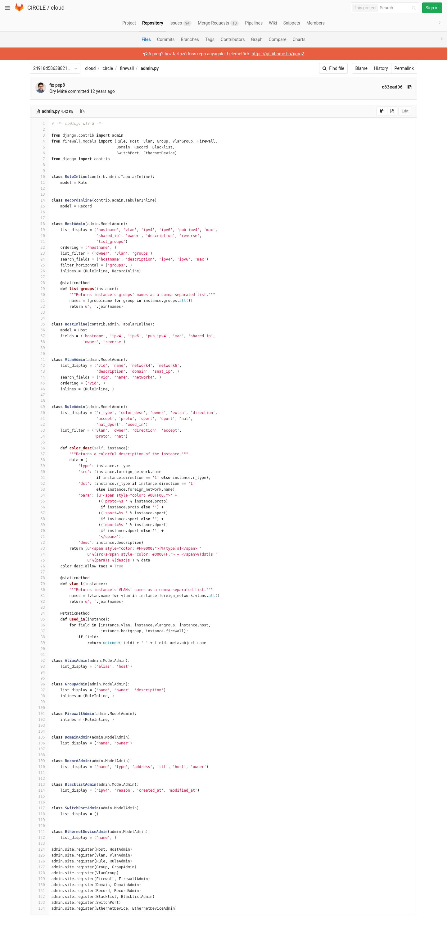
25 (39, 265)
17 (39, 218)
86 (39, 625)
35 (39, 324)
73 (39, 548)
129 (39, 879)
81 (39, 596)
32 (39, 306)
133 (39, 902)
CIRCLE (36, 7)
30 (39, 295)
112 (39, 778)
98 (39, 696)
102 (39, 719)
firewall (127, 68)
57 (39, 454)
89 (39, 643)
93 (39, 666)
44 (39, 377)
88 (39, 637)
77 (39, 572)
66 (39, 507)
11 (39, 182)
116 (39, 802)
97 (39, 690)
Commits (166, 39)
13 (39, 194)
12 (39, 188)
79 (39, 584)
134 (39, 908)
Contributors (233, 39)
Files (146, 39)
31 (39, 300)
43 (39, 371)
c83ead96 (392, 86)
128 (39, 873)
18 (39, 224)
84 (39, 613)
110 (39, 767)
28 (39, 283)
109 (39, 761)
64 (39, 495)
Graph (257, 39)
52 (39, 424)
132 (39, 896)
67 (39, 513)
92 (39, 660)
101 (39, 714)
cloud (58, 7)
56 (39, 448)
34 (39, 318)
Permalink (404, 68)
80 (39, 590)
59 (39, 466)
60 (39, 472)
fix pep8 (57, 85)
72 (39, 542)
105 (39, 737)
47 (39, 395)
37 (39, 336)
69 (39, 525)
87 (39, 631)
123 (39, 843)
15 (39, 206)
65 (39, 501)
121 (39, 832)
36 (39, 330)
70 (39, 531)
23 (39, 253)
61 (39, 477)
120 (39, 826)
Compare (278, 39)
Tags (209, 39)
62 (39, 483)
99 (39, 702)
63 (39, 489)
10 (39, 177)
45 (39, 383)
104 (39, 731)
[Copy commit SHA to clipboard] (410, 87)
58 (39, 460)
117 (39, 808)
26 (39, 271)
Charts (299, 39)
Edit (405, 111)
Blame (361, 68)
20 (39, 236)
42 (39, 365)
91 (39, 655)
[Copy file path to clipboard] (82, 111)
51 (39, 418)
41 (39, 359)
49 (39, 407)
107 (39, 749)
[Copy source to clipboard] (382, 111)
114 (39, 790)
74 (39, 554)
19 (39, 230)
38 (39, 342)
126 (39, 861)
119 (39, 820)
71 (39, 536)
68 (39, 519)
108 (39, 755)
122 (39, 837)
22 (39, 247)
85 (39, 619)
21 (39, 241)
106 (39, 743)
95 (39, 678)
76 (39, 566)
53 (39, 430)
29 (39, 289)
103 (39, 725)
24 (39, 259)
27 (39, 277)
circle (108, 68)
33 (39, 312)
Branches (190, 39)
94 (39, 672)
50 (39, 413)
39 (39, 348)
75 (39, 560)
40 (39, 354)
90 (39, 649)
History (381, 68)
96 (39, 684)
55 (39, 442)
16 (39, 212)
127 (39, 867)
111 (39, 773)
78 (39, 578)
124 (39, 849)
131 (39, 891)
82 (39, 601)
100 (39, 708)
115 (39, 796)
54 (39, 436)
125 (39, 855)
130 (39, 885)
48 (39, 401)
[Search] (399, 8)
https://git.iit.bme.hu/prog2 (278, 53)
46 (39, 389)
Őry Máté (58, 91)
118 (39, 814)
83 (39, 607)
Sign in (432, 7)
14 (39, 200)
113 (39, 784)
